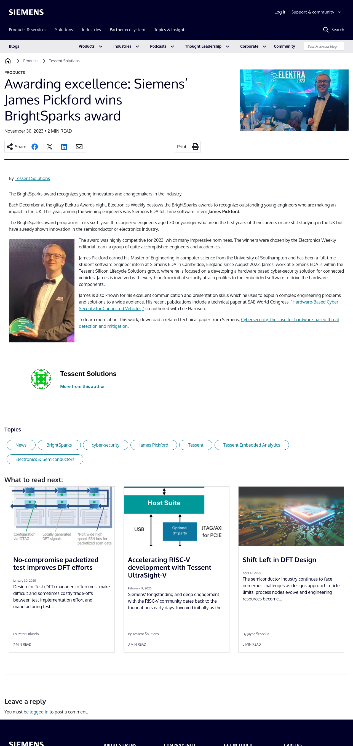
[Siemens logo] (26, 12)
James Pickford (153, 445)
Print (181, 146)
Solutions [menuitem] (64, 29)
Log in (280, 12)
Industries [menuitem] (91, 29)
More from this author (82, 386)
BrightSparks (59, 445)
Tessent (195, 445)
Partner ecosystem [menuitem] (127, 29)
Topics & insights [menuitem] (170, 29)
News (21, 445)
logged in (39, 712)
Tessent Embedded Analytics (251, 445)
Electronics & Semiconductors (44, 459)
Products (87, 46)
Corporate (249, 46)
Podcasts (158, 46)
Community (284, 46)
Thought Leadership (203, 46)
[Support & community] (316, 12)
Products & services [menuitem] (27, 29)
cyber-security (105, 445)
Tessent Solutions (32, 178)
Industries (122, 46)
